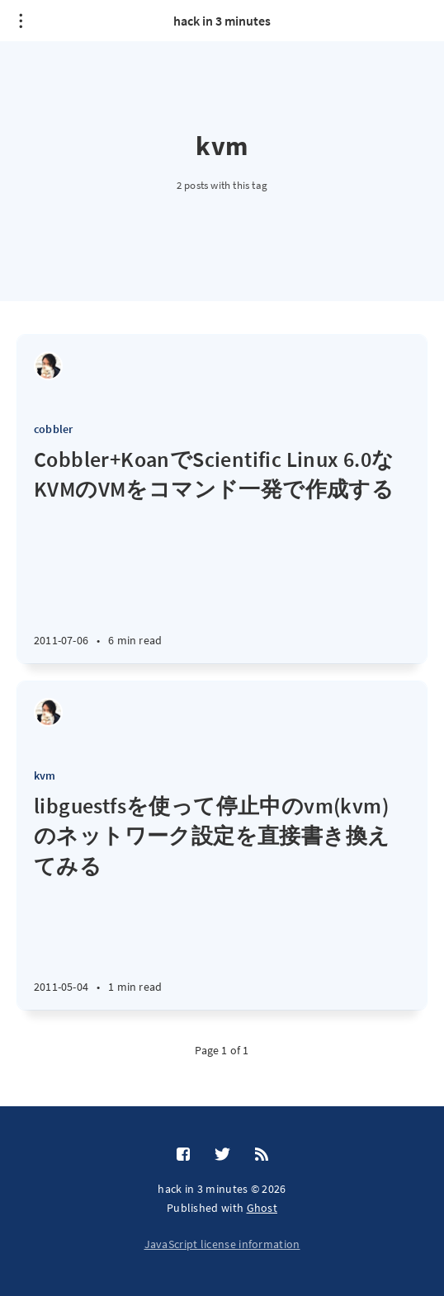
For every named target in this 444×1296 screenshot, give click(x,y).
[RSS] (261, 1155)
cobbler (53, 429)
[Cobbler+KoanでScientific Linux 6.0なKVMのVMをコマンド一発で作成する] (222, 554)
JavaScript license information (222, 1244)
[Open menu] (20, 20)
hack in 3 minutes (222, 20)
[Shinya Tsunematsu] (48, 365)
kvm (45, 775)
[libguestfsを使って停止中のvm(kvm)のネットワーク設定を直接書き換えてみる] (222, 900)
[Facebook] (183, 1155)
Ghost (262, 1207)
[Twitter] (222, 1155)
